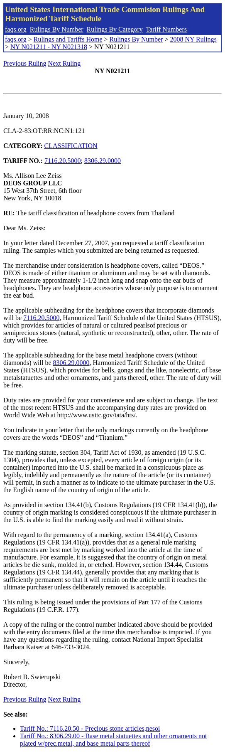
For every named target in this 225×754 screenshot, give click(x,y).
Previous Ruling (24, 63)
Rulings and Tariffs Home (68, 39)
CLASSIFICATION (71, 145)
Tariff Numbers (166, 29)
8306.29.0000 (102, 160)
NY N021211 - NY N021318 (48, 46)
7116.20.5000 (62, 160)
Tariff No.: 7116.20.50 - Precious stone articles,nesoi (90, 728)
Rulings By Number (56, 29)
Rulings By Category (115, 29)
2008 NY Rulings (193, 39)
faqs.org (16, 29)
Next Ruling (64, 63)
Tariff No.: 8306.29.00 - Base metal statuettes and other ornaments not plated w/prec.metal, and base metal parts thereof (113, 739)
